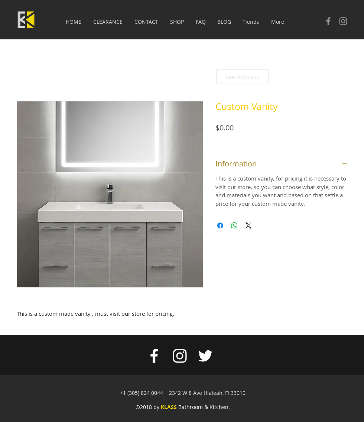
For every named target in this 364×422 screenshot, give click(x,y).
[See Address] (242, 76)
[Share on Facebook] (220, 225)
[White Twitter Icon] (205, 356)
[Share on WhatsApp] (234, 225)
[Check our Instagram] (343, 21)
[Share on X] (248, 225)
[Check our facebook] (328, 21)
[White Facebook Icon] (154, 356)
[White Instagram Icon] (179, 356)
